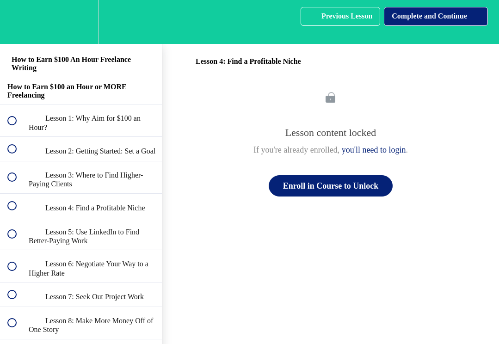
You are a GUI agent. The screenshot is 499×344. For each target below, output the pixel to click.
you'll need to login (374, 149)
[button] (17, 22)
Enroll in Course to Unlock (331, 185)
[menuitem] (81, 22)
